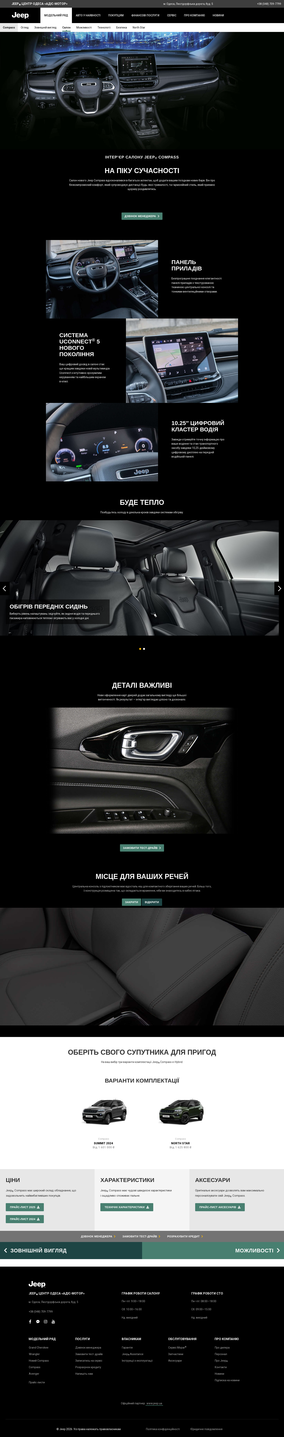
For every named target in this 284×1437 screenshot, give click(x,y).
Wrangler (34, 1354)
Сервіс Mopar (177, 1347)
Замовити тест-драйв (89, 1354)
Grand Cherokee (38, 1347)
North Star (139, 27)
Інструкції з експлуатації (137, 1360)
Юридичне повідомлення (206, 1429)
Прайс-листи (37, 1382)
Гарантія (127, 1347)
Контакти (221, 1367)
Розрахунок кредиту (88, 1367)
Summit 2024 (103, 1143)
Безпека (121, 27)
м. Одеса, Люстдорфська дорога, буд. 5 (188, 3)
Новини (219, 1373)
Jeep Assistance (132, 1354)
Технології (104, 27)
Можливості (84, 27)
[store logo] (20, 15)
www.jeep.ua (154, 1403)
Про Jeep (221, 1361)
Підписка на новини (227, 1380)
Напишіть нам (84, 1373)
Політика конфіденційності (163, 1429)
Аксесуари (175, 1360)
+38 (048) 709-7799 (269, 3)
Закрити (131, 902)
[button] (140, 649)
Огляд (25, 27)
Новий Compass (39, 1360)
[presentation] (5, 588)
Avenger (34, 1373)
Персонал (221, 1354)
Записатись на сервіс (88, 1360)
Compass (9, 27)
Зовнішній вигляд (45, 27)
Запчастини (175, 1354)
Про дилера (222, 1347)
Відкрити (152, 902)
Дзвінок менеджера (88, 1347)
